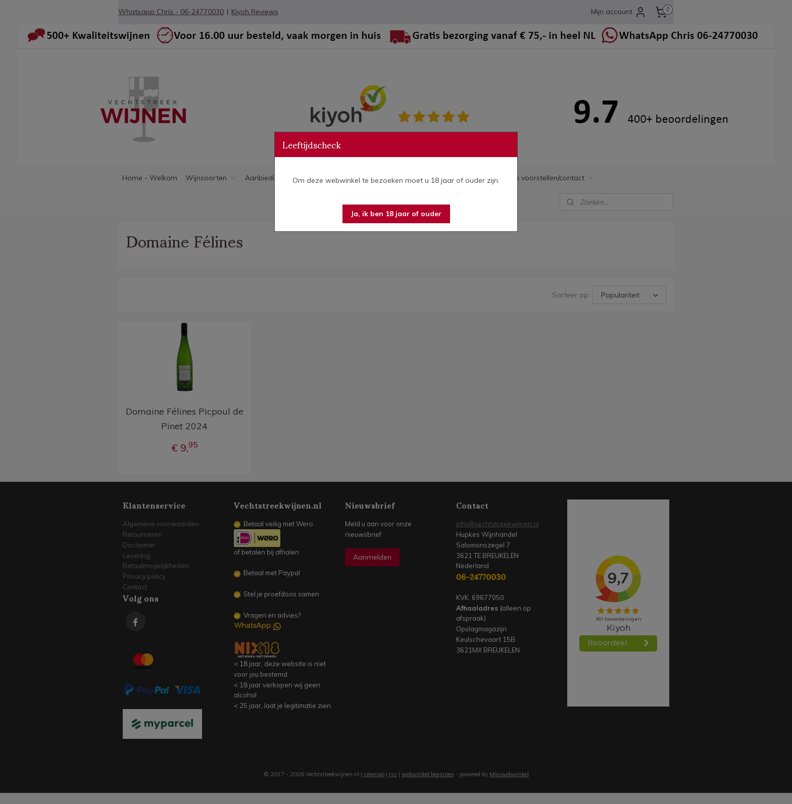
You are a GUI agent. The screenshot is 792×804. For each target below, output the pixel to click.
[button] (396, 214)
